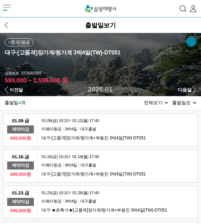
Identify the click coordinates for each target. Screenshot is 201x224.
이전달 (16, 89)
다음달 (184, 89)
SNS (191, 42)
